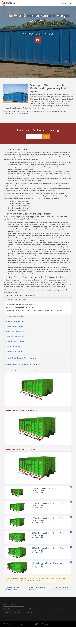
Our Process (31, 609)
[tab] (38, 300)
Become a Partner (66, 3)
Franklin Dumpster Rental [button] (14, 326)
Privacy (33, 624)
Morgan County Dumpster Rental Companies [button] (21, 358)
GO (46, 136)
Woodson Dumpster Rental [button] (15, 341)
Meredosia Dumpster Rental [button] (15, 321)
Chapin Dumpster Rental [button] (14, 346)
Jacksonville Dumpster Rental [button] (16, 300)
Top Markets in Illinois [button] (60, 587)
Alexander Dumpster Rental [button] (15, 336)
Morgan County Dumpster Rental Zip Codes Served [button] (23, 364)
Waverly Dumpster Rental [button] (14, 316)
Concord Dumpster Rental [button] (14, 351)
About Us (6, 609)
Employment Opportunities (12, 612)
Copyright (45, 624)
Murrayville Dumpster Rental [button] (15, 331)
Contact (30, 612)
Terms (39, 624)
